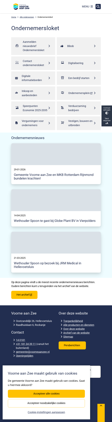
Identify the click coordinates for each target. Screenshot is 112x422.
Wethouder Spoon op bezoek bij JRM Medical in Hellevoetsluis (47, 265)
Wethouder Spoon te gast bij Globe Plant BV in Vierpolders (55, 221)
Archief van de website (76, 332)
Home (13, 17)
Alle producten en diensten (78, 324)
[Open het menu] (87, 6)
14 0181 (20, 340)
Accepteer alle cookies (46, 393)
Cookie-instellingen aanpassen (46, 412)
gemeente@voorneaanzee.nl (33, 351)
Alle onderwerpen (27, 17)
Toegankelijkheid (73, 321)
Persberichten (72, 345)
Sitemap (68, 336)
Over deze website (74, 328)
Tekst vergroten (107, 121)
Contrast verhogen (107, 110)
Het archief (24, 294)
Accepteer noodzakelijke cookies (46, 403)
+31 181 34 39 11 (26, 343)
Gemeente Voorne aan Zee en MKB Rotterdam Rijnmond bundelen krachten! (53, 176)
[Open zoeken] (98, 6)
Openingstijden (24, 355)
